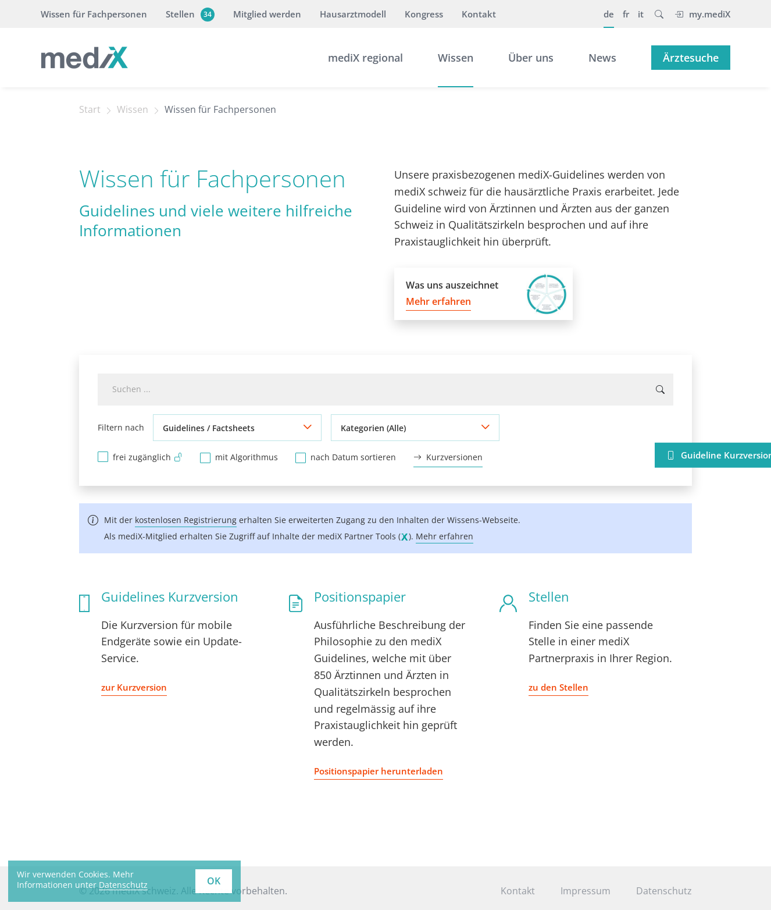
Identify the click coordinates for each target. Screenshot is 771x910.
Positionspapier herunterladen (378, 771)
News (602, 58)
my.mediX (702, 14)
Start (90, 109)
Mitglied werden (267, 14)
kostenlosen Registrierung (186, 519)
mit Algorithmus (246, 457)
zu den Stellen (558, 687)
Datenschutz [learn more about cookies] (123, 884)
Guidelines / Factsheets (209, 427)
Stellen (189, 14)
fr (626, 14)
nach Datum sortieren (353, 457)
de (609, 14)
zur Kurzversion (134, 687)
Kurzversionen (448, 457)
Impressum (586, 890)
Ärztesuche (691, 58)
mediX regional (365, 58)
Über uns (531, 58)
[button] (659, 14)
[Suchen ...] (660, 389)
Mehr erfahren (444, 536)
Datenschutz (664, 890)
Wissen (455, 58)
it (641, 14)
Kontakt (479, 14)
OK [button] (213, 881)
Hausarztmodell (353, 14)
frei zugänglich (148, 457)
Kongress (424, 14)
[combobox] (385, 390)
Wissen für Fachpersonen (94, 14)
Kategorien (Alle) (373, 427)
